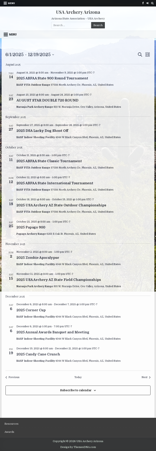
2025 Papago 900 (30, 227)
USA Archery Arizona (78, 12)
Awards (9, 431)
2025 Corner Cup (31, 310)
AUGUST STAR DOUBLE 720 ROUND (47, 100)
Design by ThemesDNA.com (78, 447)
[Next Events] (146, 377)
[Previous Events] (12, 377)
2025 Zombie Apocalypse (37, 258)
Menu (11, 3)
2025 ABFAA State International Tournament (54, 183)
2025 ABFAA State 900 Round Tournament (52, 78)
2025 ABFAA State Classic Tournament (49, 161)
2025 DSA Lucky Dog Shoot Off (42, 131)
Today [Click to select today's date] (78, 377)
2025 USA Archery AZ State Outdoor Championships (61, 205)
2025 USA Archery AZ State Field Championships (58, 280)
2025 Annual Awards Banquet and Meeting (52, 332)
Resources (11, 423)
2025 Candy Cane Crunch (38, 354)
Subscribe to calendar (76, 390)
